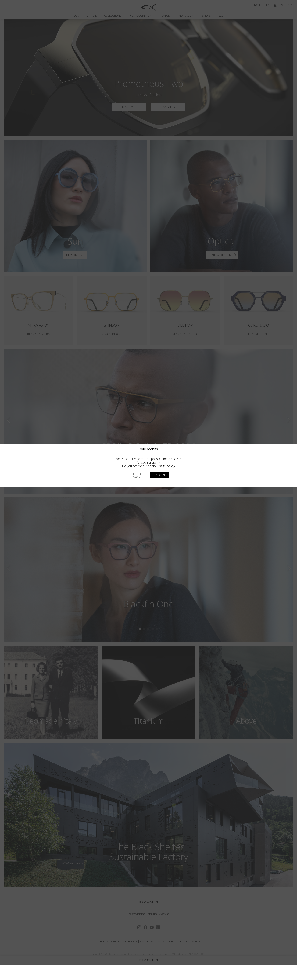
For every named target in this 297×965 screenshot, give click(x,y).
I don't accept (137, 475)
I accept (160, 475)
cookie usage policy (161, 466)
